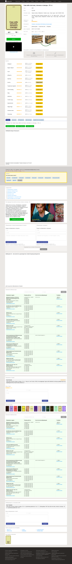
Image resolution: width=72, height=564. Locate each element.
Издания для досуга (55, 550)
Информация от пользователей (14, 196)
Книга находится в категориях (13, 198)
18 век (27, 1)
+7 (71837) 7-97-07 (59, 305)
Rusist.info (9, 1)
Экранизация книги (14, 47)
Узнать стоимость (20, 126)
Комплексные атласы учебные (26, 556)
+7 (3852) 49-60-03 (59, 358)
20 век (36, 1)
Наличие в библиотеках (12, 191)
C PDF (54, 1)
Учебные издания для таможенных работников (11, 554)
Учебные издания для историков (11, 550)
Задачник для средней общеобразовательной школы (11, 558)
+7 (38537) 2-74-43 (59, 476)
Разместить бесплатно (42, 242)
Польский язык (54, 551)
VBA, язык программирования (26, 553)
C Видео (59, 1)
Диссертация (49, 24)
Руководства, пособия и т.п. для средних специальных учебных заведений (43, 554)
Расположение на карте (10, 303)
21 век (41, 1)
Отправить (45, 400)
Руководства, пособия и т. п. (56, 558)
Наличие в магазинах (11, 195)
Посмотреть (39, 64)
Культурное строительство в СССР (42, 557)
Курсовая (38, 24)
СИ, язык (22, 557)
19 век (32, 1)
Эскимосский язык (8, 551)
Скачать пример (29, 126)
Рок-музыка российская (40, 558)
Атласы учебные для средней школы (27, 554)
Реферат (33, 24)
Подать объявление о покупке (12, 228)
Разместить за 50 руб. (11, 242)
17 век (23, 1)
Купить (13, 39)
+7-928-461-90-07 (59, 319)
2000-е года (9, 530)
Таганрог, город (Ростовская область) (12, 555)
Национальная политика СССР (26, 551)
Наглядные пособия (24, 550)
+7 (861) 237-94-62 (59, 364)
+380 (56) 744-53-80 (59, 298)
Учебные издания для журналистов (58, 559)
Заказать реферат (10, 126)
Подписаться (43, 249)
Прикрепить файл (10, 400)
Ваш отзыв (8, 386)
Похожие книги (10, 193)
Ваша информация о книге (12, 511)
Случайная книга (47, 1)
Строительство (40, 529)
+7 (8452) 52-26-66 (59, 325)
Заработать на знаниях (38, 120)
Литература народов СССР (41, 550)
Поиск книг (17, 1)
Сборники (24, 530)
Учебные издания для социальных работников (57, 554)
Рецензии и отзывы (11, 192)
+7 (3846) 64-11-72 (59, 335)
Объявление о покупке (12, 189)
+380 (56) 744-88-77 (59, 297)
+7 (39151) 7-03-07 (59, 312)
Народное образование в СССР (42, 551)
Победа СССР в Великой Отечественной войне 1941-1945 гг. (58, 556)
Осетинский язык (39, 555)
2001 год (9, 529)
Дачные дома (40, 530)
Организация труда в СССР (10, 559)
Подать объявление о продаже (44, 228)
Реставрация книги (36, 34)
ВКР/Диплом (43, 24)
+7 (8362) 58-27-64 (59, 343)
